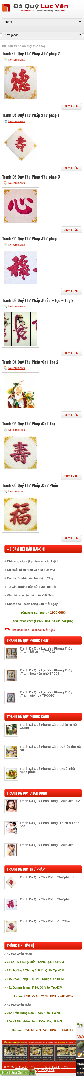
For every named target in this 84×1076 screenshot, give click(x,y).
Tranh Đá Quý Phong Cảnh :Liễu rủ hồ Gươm (48, 726)
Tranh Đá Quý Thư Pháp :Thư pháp (29, 238)
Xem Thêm (71, 106)
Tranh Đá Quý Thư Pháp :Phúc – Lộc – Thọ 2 (37, 300)
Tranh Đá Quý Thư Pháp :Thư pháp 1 (30, 115)
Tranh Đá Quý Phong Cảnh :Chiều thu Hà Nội (50, 748)
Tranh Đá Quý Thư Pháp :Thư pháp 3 (31, 177)
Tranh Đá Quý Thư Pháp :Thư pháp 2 (31, 53)
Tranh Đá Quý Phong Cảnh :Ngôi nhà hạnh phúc (47, 770)
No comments (16, 59)
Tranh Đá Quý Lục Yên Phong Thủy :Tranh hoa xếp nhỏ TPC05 (46, 672)
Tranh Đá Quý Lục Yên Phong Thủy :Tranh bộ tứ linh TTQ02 (46, 650)
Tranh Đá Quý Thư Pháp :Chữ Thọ (28, 423)
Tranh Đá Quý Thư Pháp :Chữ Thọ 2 (30, 362)
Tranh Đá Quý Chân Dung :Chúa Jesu (47, 845)
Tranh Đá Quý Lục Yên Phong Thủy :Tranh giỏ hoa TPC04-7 (46, 694)
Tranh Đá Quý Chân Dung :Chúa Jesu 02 (50, 801)
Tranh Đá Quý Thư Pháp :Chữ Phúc (30, 485)
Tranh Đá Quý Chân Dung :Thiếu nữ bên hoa (49, 824)
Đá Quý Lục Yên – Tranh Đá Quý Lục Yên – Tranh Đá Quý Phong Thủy (47, 1068)
